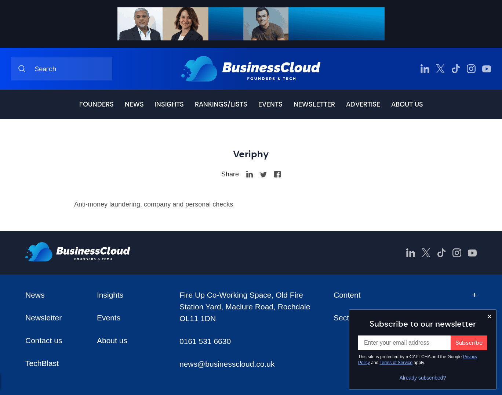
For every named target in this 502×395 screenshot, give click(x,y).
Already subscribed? (423, 377)
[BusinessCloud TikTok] (455, 68)
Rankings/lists (221, 104)
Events (270, 104)
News (134, 104)
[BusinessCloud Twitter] (440, 68)
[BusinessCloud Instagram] (471, 68)
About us (407, 104)
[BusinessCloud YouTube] (486, 68)
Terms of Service (396, 362)
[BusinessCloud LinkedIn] (425, 68)
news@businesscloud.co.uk (226, 364)
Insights (169, 104)
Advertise (363, 104)
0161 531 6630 (205, 341)
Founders (96, 104)
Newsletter (314, 104)
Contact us (43, 340)
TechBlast (42, 363)
